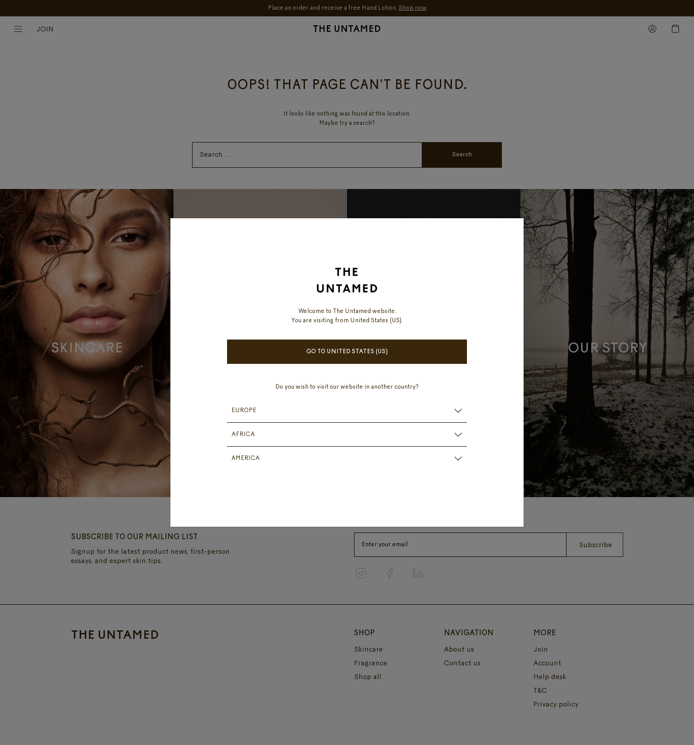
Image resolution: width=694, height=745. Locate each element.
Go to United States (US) (347, 351)
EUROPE (243, 410)
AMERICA (245, 458)
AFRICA (243, 434)
